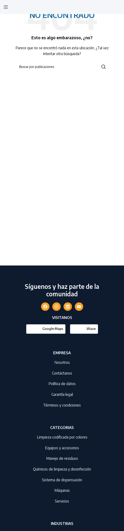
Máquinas (62, 490)
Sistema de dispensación (62, 480)
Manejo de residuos (62, 458)
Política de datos (62, 383)
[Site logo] (62, 7)
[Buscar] (62, 66)
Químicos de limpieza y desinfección (62, 469)
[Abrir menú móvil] (6, 7)
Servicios (62, 501)
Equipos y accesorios (62, 448)
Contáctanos (62, 373)
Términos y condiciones (62, 405)
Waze (91, 329)
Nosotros (62, 362)
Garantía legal (62, 394)
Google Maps (52, 329)
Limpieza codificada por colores (62, 437)
